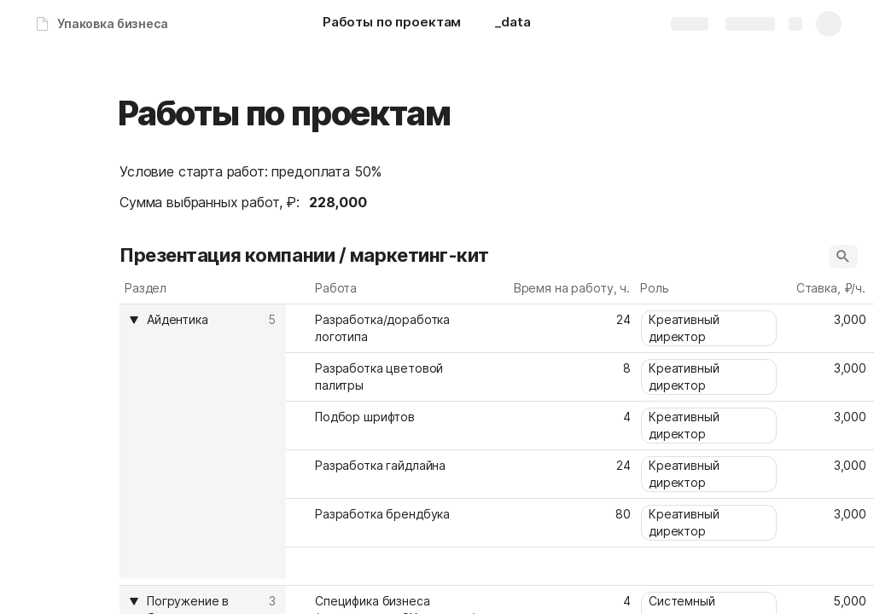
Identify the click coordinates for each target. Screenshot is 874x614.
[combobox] (710, 328)
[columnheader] (202, 441)
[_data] (512, 24)
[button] (843, 257)
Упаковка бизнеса (112, 23)
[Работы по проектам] (392, 24)
